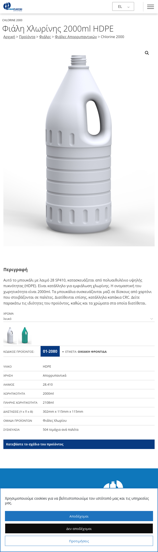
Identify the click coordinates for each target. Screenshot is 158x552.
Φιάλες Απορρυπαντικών (76, 36)
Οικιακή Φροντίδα (92, 352)
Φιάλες (45, 36)
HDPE (47, 367)
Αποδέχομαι (79, 516)
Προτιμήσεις (79, 541)
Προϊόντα (27, 36)
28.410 (48, 385)
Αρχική (9, 36)
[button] (147, 53)
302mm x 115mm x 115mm (63, 412)
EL (120, 6)
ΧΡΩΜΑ (8, 314)
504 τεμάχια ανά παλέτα (60, 430)
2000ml (48, 394)
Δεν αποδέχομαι (79, 528)
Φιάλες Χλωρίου (55, 421)
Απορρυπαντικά (54, 376)
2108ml (48, 403)
